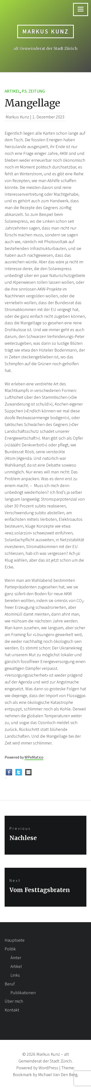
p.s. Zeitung (33, 91)
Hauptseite (15, 940)
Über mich (14, 1001)
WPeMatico (34, 757)
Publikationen (23, 992)
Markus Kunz (45, 31)
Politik (10, 949)
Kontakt (12, 1010)
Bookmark (22, 1074)
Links (15, 975)
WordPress (48, 1068)
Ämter (15, 957)
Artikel (12, 91)
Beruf (10, 984)
